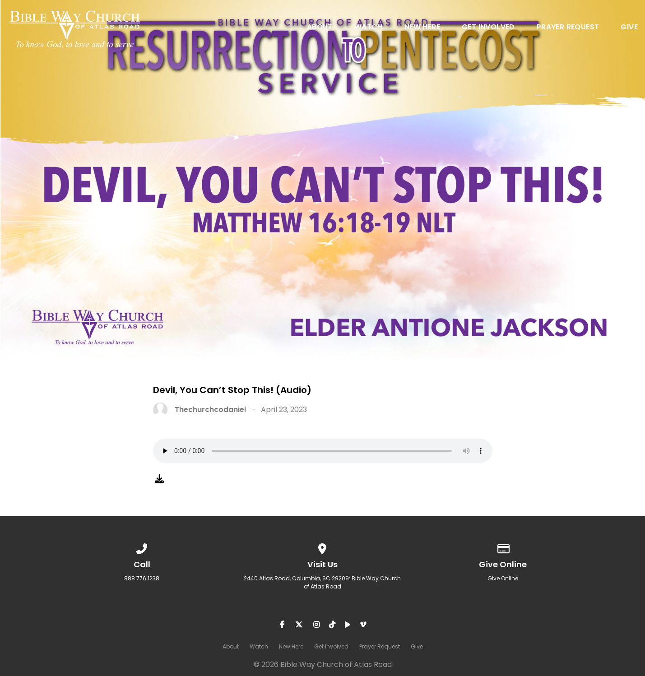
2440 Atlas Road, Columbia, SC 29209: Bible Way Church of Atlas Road (322, 582)
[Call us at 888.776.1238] (142, 547)
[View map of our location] (322, 547)
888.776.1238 (141, 578)
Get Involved (488, 27)
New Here (422, 27)
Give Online (502, 578)
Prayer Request (568, 27)
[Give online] (503, 547)
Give (629, 27)
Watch (368, 27)
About (320, 27)
